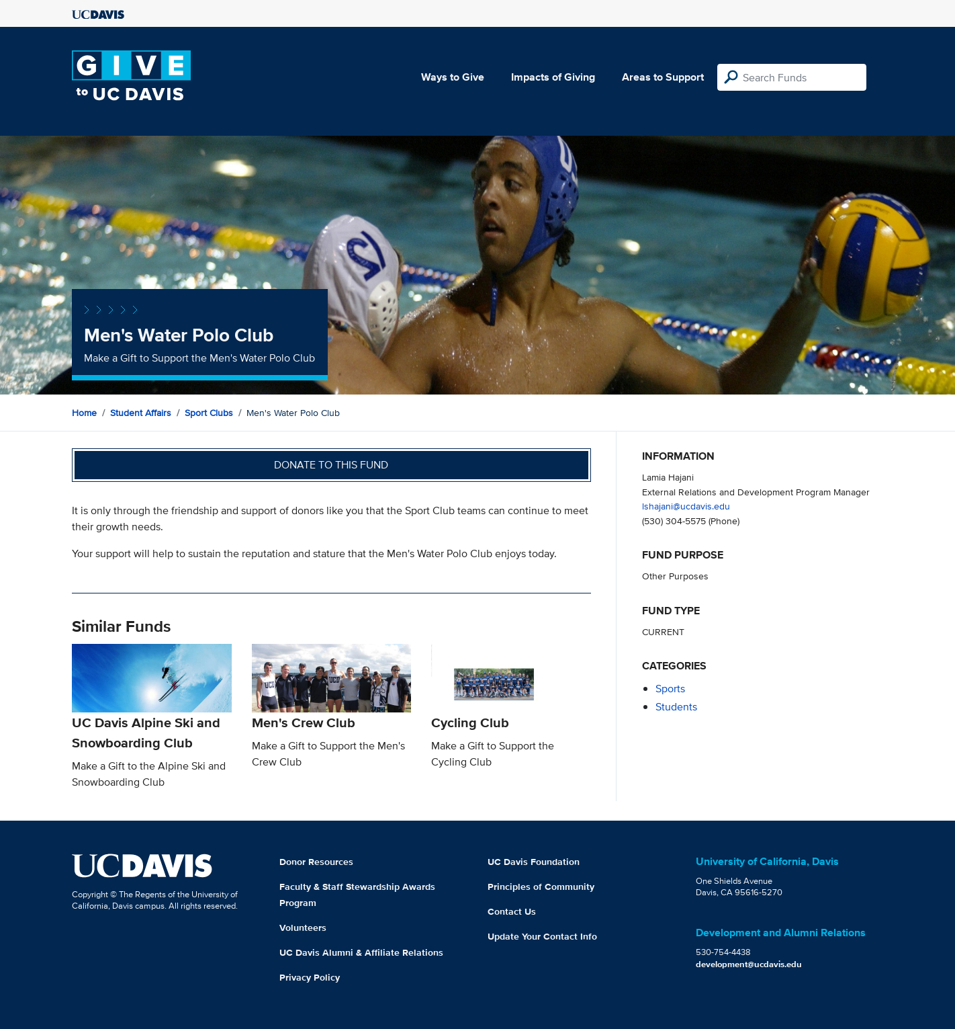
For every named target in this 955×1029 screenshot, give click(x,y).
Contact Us (512, 911)
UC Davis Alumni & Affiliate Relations (361, 952)
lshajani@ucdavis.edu (686, 506)
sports (670, 688)
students (676, 706)
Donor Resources (316, 861)
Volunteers (302, 927)
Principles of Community (541, 886)
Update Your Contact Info (542, 936)
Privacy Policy (309, 977)
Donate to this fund (331, 464)
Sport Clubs (209, 412)
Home (84, 412)
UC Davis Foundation (534, 861)
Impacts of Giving (553, 77)
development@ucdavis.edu (749, 964)
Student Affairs (140, 412)
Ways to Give (452, 77)
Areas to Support (663, 77)
